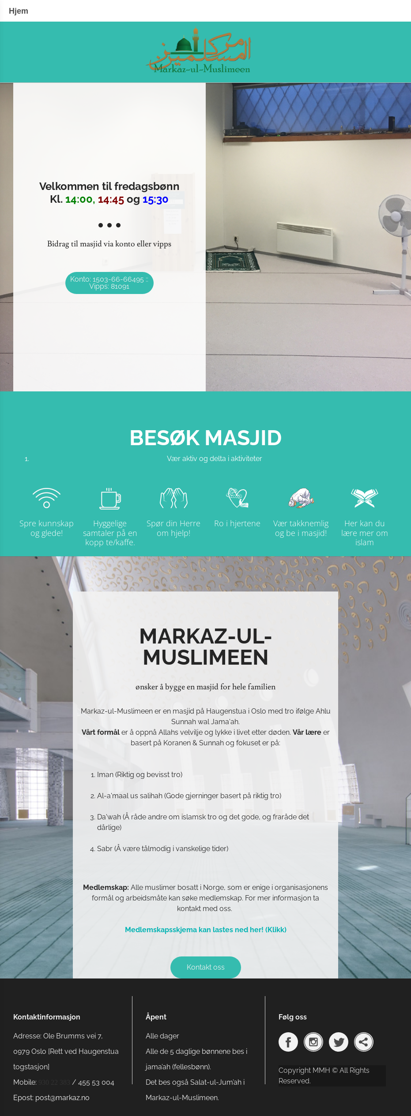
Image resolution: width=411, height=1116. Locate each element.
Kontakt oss (206, 967)
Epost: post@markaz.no (51, 1098)
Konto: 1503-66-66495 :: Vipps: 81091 (109, 282)
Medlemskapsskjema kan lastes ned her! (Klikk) (206, 930)
